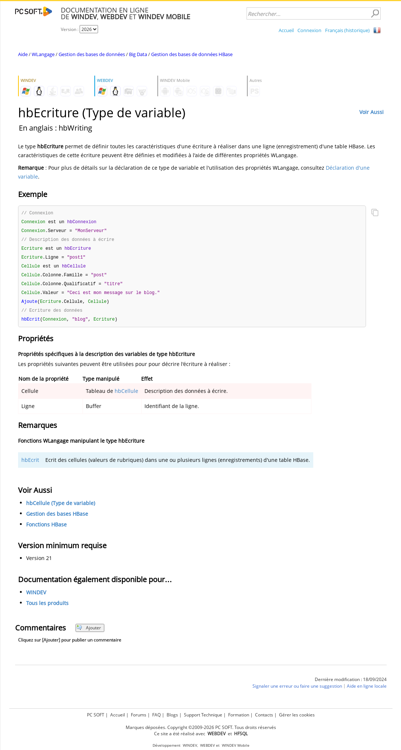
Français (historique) (347, 30)
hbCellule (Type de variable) (60, 507)
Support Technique (203, 715)
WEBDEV (207, 745)
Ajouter (88, 632)
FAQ (156, 715)
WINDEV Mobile (236, 745)
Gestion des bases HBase (57, 518)
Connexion (309, 30)
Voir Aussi (371, 111)
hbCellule (126, 395)
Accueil (286, 30)
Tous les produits (47, 607)
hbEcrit (30, 464)
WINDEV (36, 597)
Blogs (172, 715)
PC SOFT (95, 715)
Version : (70, 29)
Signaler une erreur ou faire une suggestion (297, 691)
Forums (138, 715)
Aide (23, 54)
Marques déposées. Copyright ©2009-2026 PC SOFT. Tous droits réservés (201, 727)
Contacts (264, 715)
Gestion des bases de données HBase (192, 54)
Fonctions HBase (46, 529)
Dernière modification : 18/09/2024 (351, 684)
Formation (238, 715)
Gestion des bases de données (92, 54)
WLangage (43, 54)
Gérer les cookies (297, 715)
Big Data (138, 54)
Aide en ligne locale (367, 691)
